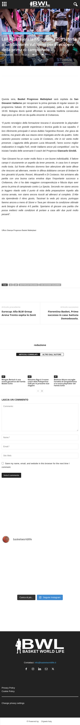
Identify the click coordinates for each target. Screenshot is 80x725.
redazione (8, 54)
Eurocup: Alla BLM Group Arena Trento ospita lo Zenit (19, 313)
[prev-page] (38, 391)
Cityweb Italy (46, 721)
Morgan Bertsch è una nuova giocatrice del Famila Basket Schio (13, 381)
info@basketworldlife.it (45, 662)
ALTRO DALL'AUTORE (51, 354)
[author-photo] (40, 334)
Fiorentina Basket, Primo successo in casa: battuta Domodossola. (63, 315)
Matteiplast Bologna (29, 285)
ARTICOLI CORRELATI (28, 354)
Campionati (7, 33)
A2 (11, 285)
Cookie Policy (8, 691)
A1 (3, 376)
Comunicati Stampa (23, 33)
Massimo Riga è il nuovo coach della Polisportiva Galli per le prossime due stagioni (38, 382)
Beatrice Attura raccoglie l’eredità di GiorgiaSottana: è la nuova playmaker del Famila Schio (65, 382)
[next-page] (42, 391)
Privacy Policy (8, 688)
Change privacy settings (13, 703)
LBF (15, 285)
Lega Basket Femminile (44, 33)
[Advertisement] (40, 87)
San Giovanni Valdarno (50, 285)
